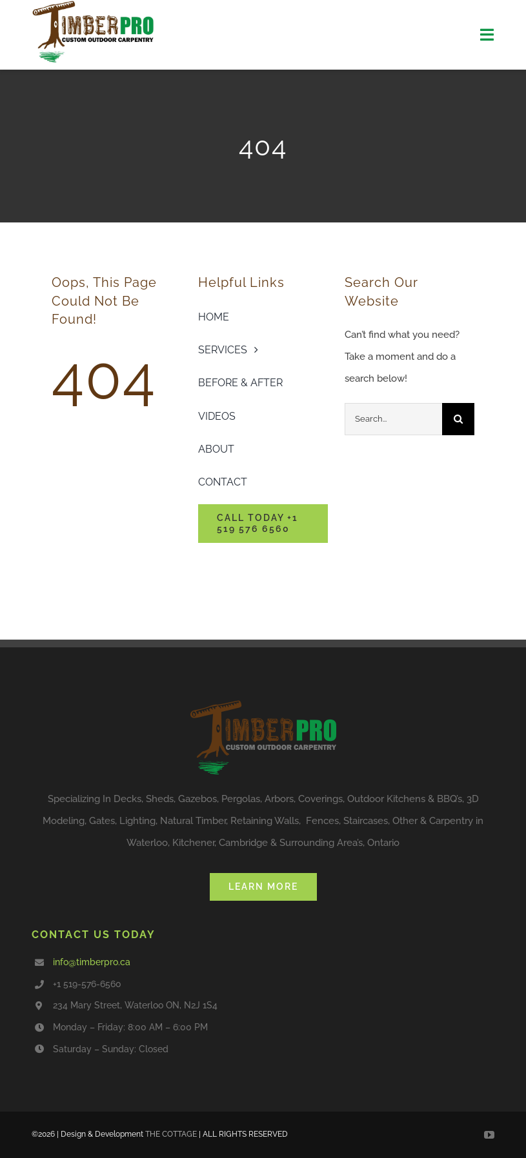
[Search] (458, 419)
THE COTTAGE (171, 1134)
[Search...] (393, 419)
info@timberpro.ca (91, 962)
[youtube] (489, 1135)
